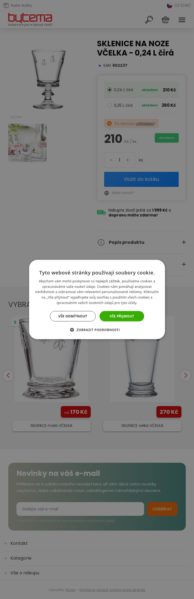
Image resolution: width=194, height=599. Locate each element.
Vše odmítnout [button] (72, 316)
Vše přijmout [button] (122, 316)
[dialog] (97, 299)
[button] (97, 329)
